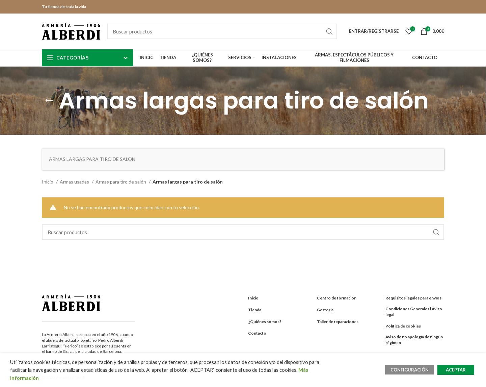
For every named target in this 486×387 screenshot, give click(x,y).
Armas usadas (75, 182)
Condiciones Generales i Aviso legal (413, 311)
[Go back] (49, 100)
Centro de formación (336, 297)
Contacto (257, 333)
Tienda (254, 309)
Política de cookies (403, 326)
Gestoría (325, 309)
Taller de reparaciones (337, 321)
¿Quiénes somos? (264, 321)
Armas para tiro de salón (121, 182)
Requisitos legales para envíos (413, 297)
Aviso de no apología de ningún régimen (414, 339)
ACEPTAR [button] (456, 369)
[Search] (222, 31)
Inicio (48, 182)
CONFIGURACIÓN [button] (409, 369)
